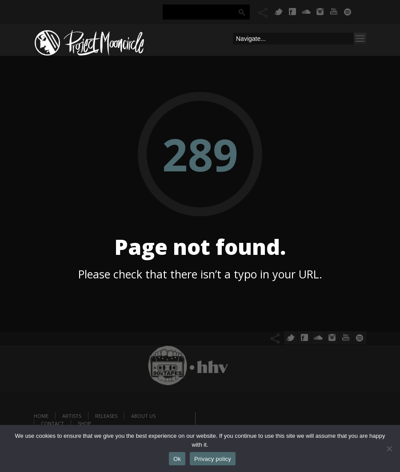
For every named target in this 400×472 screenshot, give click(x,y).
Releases (106, 416)
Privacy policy (212, 459)
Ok (177, 459)
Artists (71, 416)
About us (143, 416)
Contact (52, 423)
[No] (388, 448)
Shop (84, 423)
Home (41, 416)
